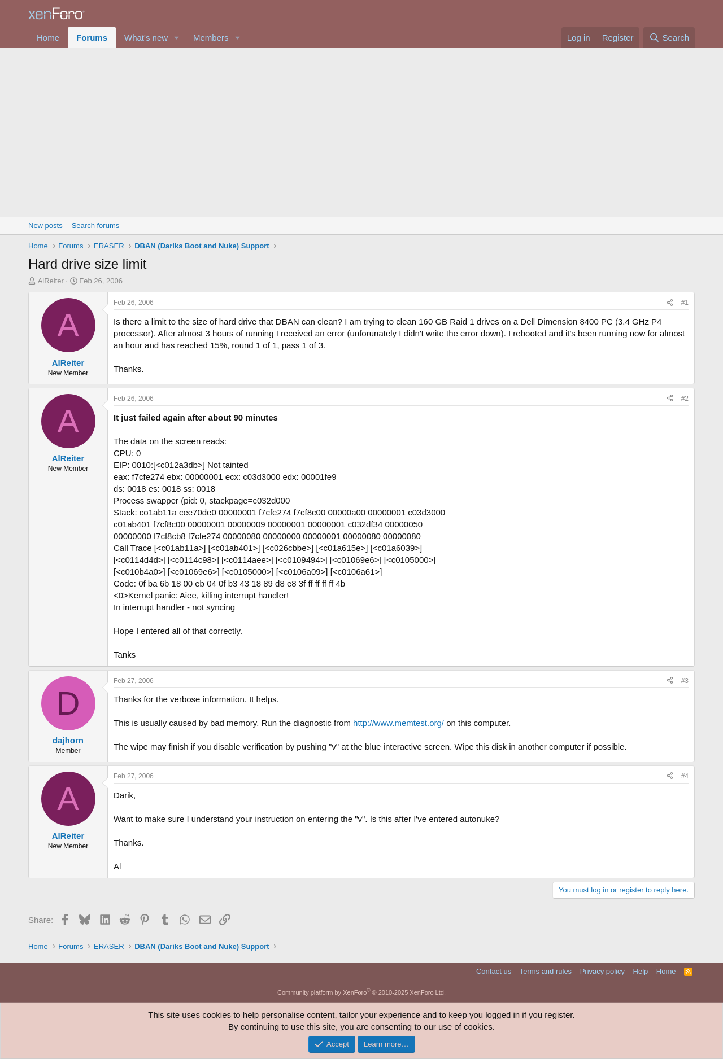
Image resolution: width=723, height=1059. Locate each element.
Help (640, 971)
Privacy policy (602, 971)
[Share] (670, 302)
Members (211, 37)
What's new (146, 37)
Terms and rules (546, 971)
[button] (177, 37)
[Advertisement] (361, 133)
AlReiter (51, 281)
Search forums (96, 225)
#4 (685, 776)
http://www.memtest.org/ (398, 723)
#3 (685, 681)
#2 (685, 398)
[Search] (669, 37)
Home (48, 37)
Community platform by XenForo (361, 992)
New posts (45, 225)
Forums (91, 37)
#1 (685, 303)
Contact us (493, 971)
